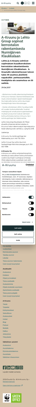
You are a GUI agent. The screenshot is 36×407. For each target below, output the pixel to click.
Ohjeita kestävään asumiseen (12, 287)
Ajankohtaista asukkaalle (11, 290)
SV (28, 3)
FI (22, 3)
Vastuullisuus (7, 313)
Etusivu (4, 8)
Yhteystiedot (7, 337)
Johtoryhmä (7, 334)
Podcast (5, 325)
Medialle (5, 328)
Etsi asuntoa (7, 246)
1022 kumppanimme (13, 174)
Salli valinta (18, 234)
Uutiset (11, 8)
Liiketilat (5, 258)
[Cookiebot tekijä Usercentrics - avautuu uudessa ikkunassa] (26, 165)
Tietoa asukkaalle (8, 281)
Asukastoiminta (8, 284)
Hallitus (5, 331)
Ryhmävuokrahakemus (10, 351)
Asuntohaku (7, 354)
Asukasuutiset (7, 316)
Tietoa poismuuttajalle (10, 293)
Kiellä (18, 240)
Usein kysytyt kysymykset (11, 264)
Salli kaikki (18, 228)
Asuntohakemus (8, 348)
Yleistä (5, 304)
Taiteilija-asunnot (8, 255)
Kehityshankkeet (8, 310)
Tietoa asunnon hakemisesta (12, 261)
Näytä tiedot (26, 222)
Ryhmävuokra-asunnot (10, 252)
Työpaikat (6, 307)
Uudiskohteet (7, 249)
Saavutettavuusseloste (11, 385)
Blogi (4, 322)
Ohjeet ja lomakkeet (9, 278)
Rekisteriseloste (9, 382)
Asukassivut (7, 272)
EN (25, 3)
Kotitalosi (6, 275)
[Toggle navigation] (33, 3)
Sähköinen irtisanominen (11, 357)
